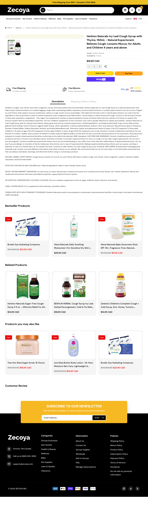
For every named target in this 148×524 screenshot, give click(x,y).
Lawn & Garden (81, 19)
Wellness (52, 19)
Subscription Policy (119, 481)
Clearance (93, 19)
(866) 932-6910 (29, 483)
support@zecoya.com (23, 491)
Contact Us (81, 472)
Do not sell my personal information (121, 500)
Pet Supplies (68, 19)
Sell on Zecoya (82, 485)
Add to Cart (100, 73)
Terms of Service (118, 490)
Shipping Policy (117, 468)
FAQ (77, 490)
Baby (59, 19)
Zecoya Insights (83, 477)
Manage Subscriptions (86, 494)
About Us (80, 468)
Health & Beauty (40, 19)
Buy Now (128, 73)
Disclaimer (115, 494)
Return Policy (116, 472)
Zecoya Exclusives (13, 19)
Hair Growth (27, 19)
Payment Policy (117, 485)
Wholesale (80, 481)
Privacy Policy (116, 477)
